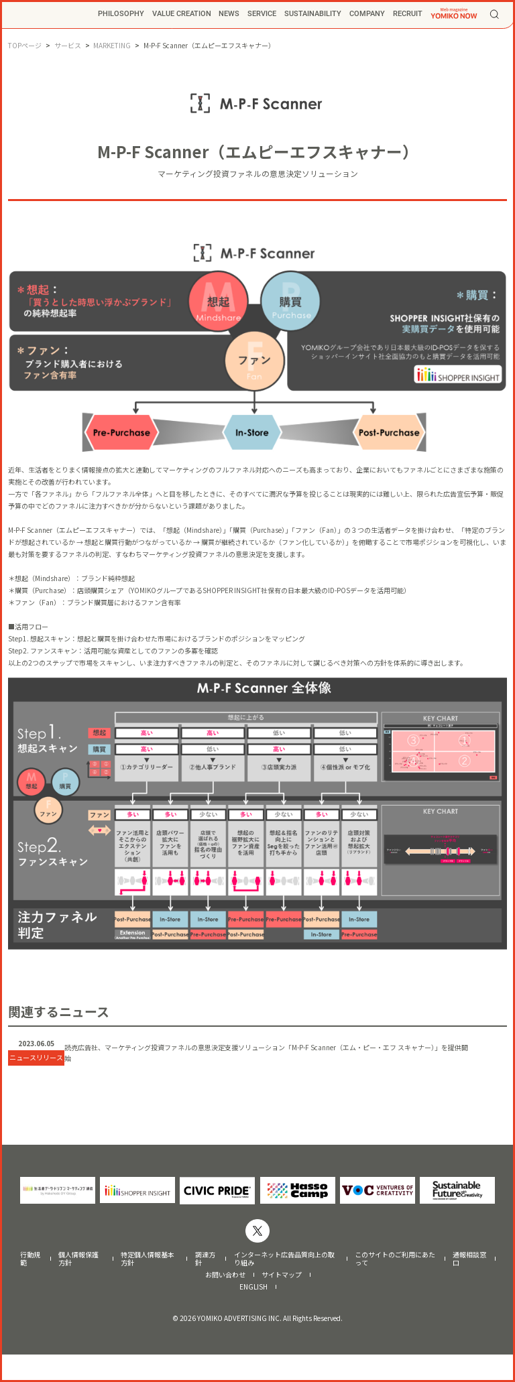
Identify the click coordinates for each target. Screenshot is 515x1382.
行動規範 (30, 1286)
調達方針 (205, 1286)
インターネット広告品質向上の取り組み (284, 1286)
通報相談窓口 (469, 1286)
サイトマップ (282, 1302)
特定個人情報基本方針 (147, 1286)
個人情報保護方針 (78, 1286)
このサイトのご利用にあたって (395, 1286)
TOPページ (25, 45)
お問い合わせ (225, 1302)
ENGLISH (253, 1314)
